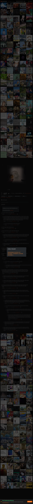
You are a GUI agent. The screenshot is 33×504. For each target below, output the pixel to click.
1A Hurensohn (3, 196)
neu (8, 1)
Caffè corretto (10, 196)
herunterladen (29, 193)
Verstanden (29, 501)
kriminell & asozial (17, 196)
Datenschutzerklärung (5, 502)
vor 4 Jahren (12, 193)
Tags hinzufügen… (8, 197)
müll (12, 1)
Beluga (23, 196)
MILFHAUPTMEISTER (19, 193)
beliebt (11, 1)
